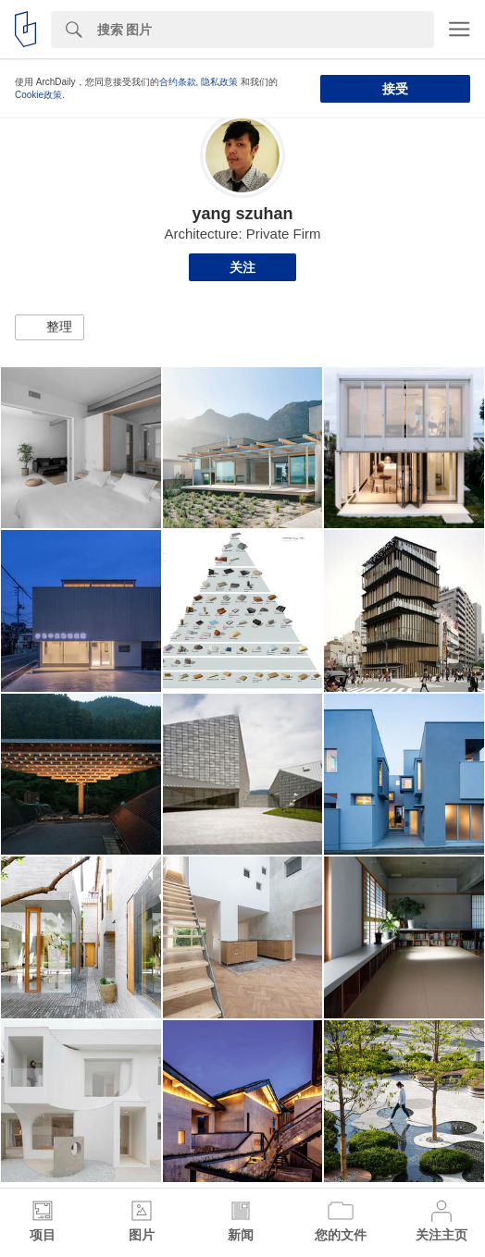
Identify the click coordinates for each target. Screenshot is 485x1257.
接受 (395, 88)
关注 (242, 267)
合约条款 (177, 82)
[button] (49, 327)
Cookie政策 (38, 95)
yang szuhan (242, 213)
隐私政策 (219, 82)
